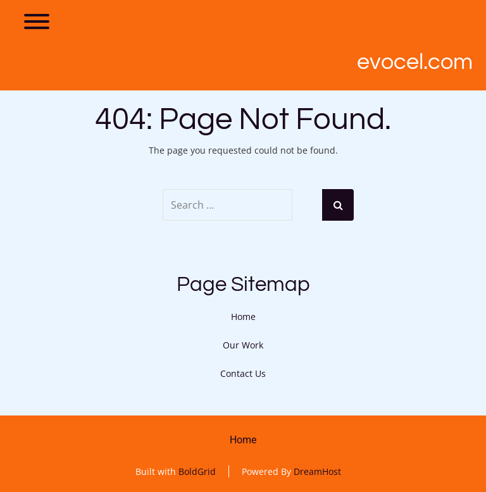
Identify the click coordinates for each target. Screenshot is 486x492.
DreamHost (317, 471)
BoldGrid (197, 471)
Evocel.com (415, 62)
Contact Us (243, 373)
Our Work (243, 345)
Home (243, 317)
